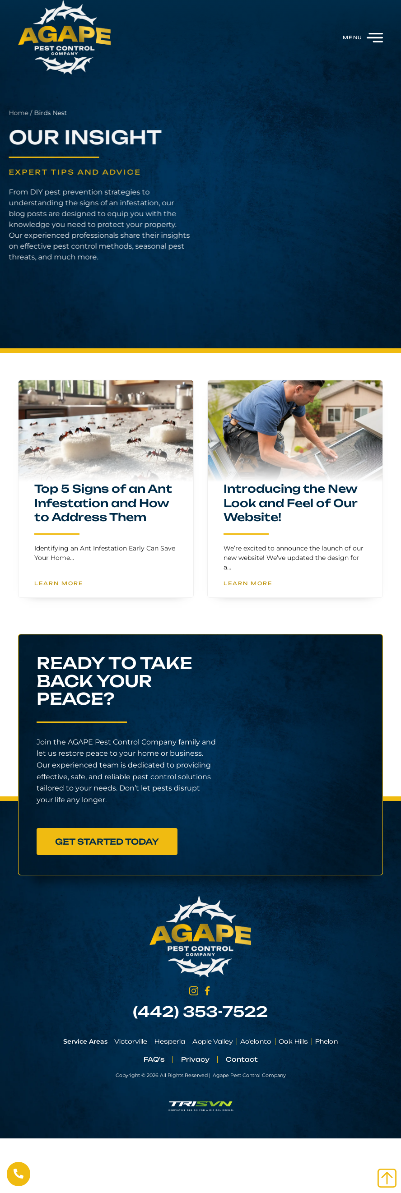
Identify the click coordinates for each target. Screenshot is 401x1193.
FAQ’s (154, 1059)
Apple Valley (212, 1041)
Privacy (195, 1059)
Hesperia (169, 1041)
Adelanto (255, 1041)
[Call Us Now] (18, 1174)
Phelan (326, 1041)
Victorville (130, 1041)
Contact (242, 1059)
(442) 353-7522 (200, 1012)
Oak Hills (293, 1041)
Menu (352, 37)
